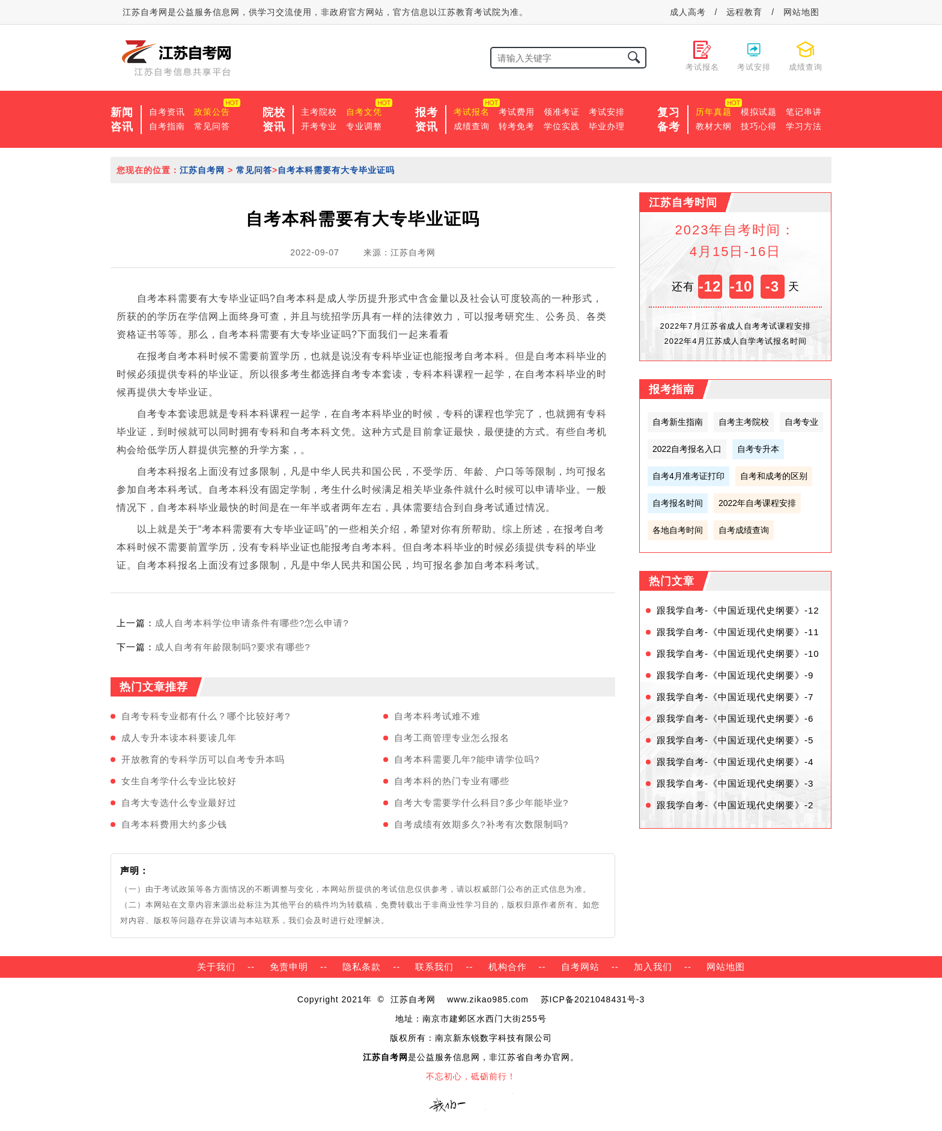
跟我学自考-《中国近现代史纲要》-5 (735, 740)
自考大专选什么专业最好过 (179, 802)
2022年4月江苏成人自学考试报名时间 (735, 341)
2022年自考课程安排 (757, 503)
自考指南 (167, 126)
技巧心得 (759, 126)
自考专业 (801, 422)
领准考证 (562, 112)
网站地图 (801, 12)
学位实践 (562, 126)
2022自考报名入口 (687, 449)
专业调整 (364, 126)
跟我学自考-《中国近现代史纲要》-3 (735, 783)
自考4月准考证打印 (688, 476)
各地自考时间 (677, 530)
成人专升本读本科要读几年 (179, 738)
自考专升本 (758, 449)
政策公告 (212, 112)
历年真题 (714, 112)
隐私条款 (361, 967)
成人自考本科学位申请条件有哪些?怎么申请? (252, 623)
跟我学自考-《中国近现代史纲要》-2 (735, 805)
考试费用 (517, 112)
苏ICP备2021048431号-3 (593, 999)
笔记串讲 (804, 112)
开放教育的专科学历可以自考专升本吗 (203, 759)
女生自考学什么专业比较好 (179, 781)
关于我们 (216, 967)
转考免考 (517, 126)
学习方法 (804, 126)
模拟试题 (759, 112)
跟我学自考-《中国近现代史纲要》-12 (738, 610)
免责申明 (289, 967)
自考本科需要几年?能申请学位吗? (467, 759)
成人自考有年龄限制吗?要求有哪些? (233, 647)
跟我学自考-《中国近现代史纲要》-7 (735, 697)
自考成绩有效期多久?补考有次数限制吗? (481, 824)
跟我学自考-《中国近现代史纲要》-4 (735, 762)
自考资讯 (167, 112)
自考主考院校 (744, 422)
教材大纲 (714, 126)
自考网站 (580, 967)
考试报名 (472, 112)
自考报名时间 (677, 503)
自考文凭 (364, 112)
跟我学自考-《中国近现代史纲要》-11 (738, 632)
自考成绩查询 (744, 530)
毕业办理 (607, 126)
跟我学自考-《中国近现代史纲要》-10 (738, 653)
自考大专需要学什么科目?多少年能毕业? (481, 802)
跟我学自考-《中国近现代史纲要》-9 (735, 675)
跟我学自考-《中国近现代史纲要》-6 (735, 718)
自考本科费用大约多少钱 (174, 824)
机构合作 (507, 967)
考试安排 (607, 112)
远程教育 (744, 12)
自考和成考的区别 (773, 476)
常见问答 (212, 126)
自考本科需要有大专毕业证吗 (336, 170)
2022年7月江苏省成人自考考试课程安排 (735, 326)
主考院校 (319, 112)
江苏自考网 (202, 170)
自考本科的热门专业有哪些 (451, 781)
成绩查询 (472, 126)
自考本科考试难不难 (437, 716)
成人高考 (688, 12)
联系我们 (434, 967)
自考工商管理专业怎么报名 (451, 738)
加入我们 (653, 967)
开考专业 (319, 126)
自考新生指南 (677, 422)
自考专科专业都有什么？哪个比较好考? (205, 716)
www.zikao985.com (488, 999)
